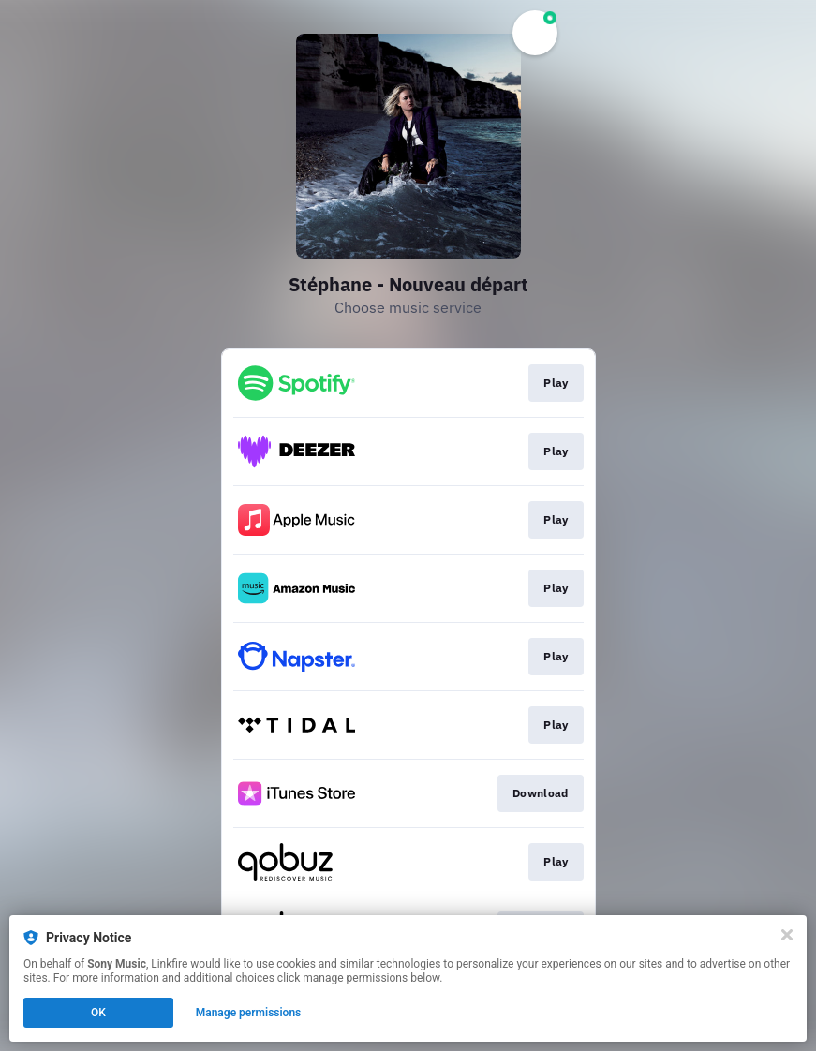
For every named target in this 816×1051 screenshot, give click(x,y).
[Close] (787, 935)
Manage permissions (249, 1012)
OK (98, 1012)
